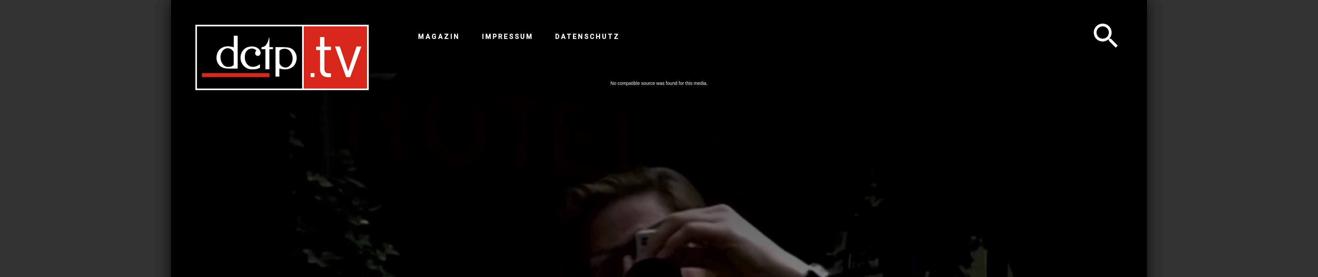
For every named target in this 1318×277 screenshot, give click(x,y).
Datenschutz (587, 36)
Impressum (507, 36)
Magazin (439, 36)
